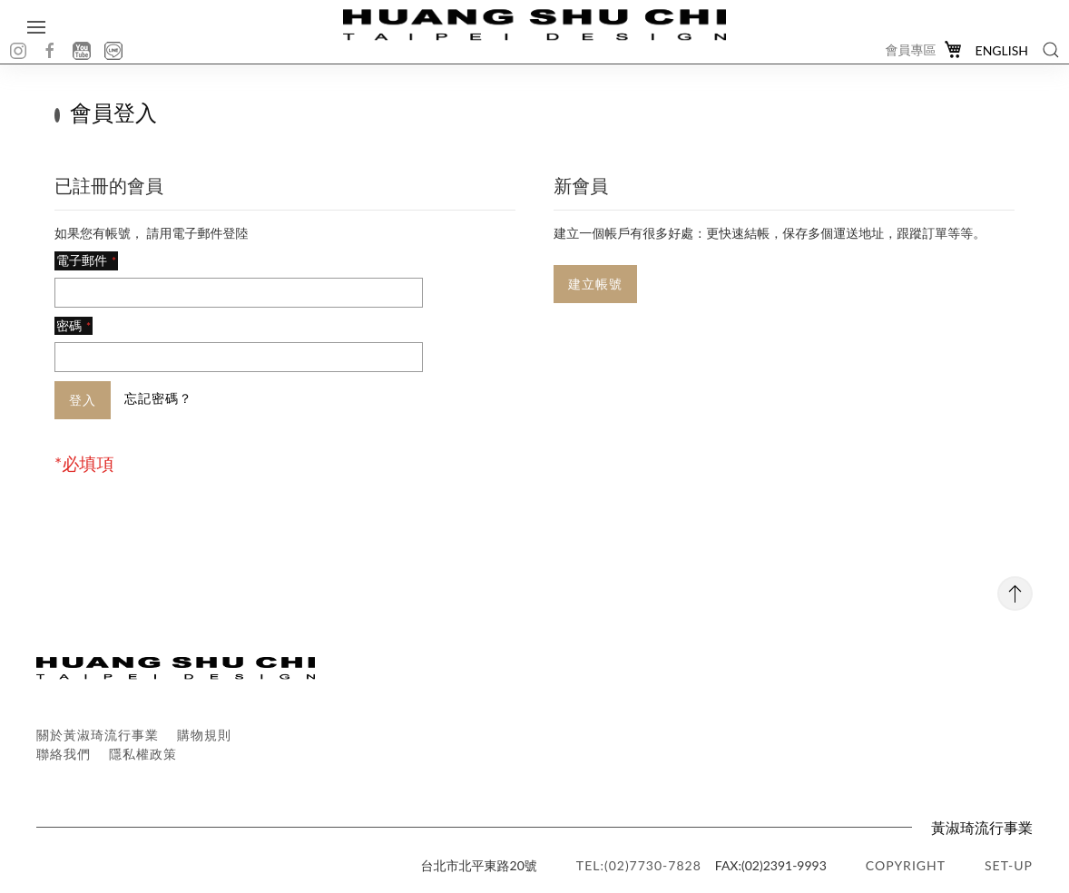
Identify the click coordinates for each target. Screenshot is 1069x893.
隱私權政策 (143, 753)
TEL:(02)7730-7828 (638, 865)
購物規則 (204, 734)
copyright (906, 865)
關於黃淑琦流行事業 (97, 734)
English (1002, 50)
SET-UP (1009, 865)
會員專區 (911, 49)
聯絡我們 (63, 753)
